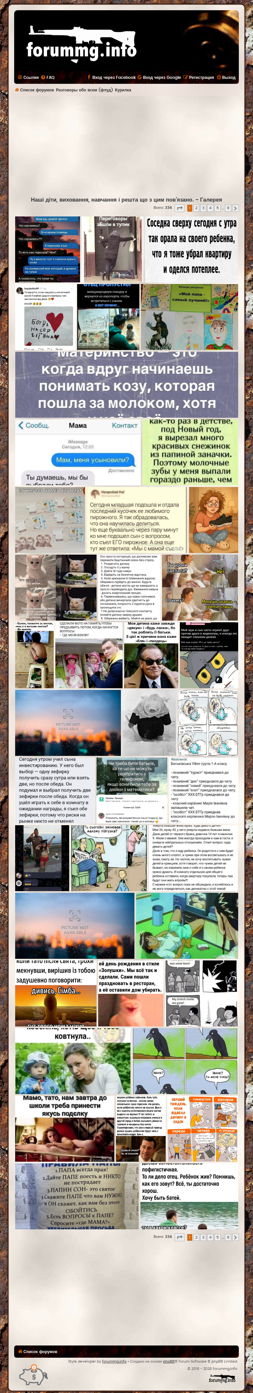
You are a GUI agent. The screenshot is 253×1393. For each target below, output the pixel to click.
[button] (179, 208)
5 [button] (217, 208)
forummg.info (114, 1361)
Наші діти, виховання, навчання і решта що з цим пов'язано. (112, 200)
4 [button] (210, 208)
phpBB (169, 1361)
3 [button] (203, 208)
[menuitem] (47, 78)
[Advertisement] (133, 145)
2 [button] (196, 208)
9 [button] (228, 208)
